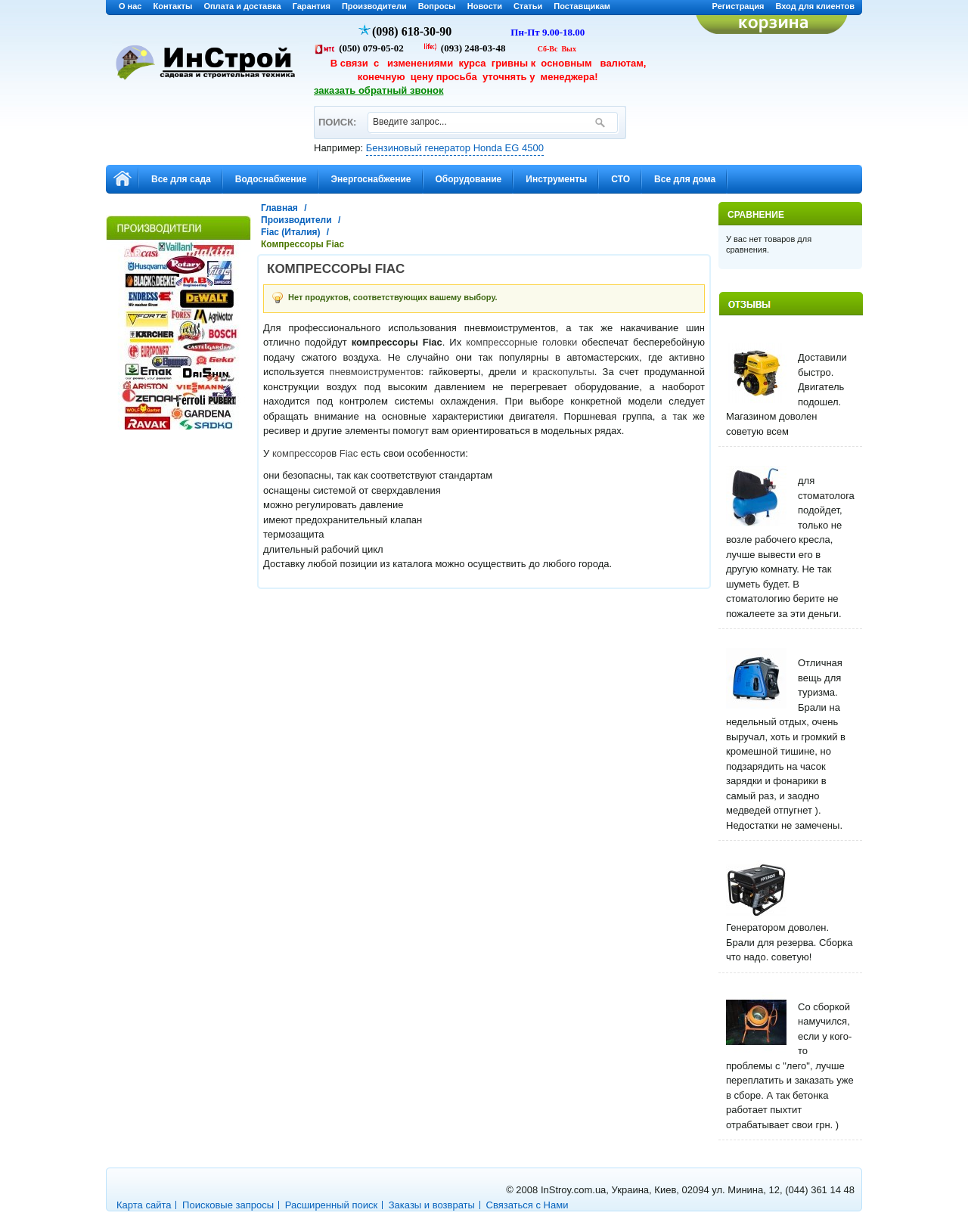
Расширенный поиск (331, 1205)
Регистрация (738, 6)
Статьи (527, 6)
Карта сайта (143, 1205)
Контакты (173, 6)
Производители (374, 6)
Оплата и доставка (242, 6)
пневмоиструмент (370, 371)
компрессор (299, 453)
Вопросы (437, 6)
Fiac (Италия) (291, 232)
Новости (484, 6)
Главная (279, 208)
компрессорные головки (521, 342)
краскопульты (563, 371)
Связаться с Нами (527, 1205)
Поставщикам (582, 6)
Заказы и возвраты (432, 1205)
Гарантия (311, 6)
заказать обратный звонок (379, 90)
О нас (130, 6)
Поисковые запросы (228, 1205)
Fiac (349, 453)
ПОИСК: (337, 115)
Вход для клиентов (815, 6)
